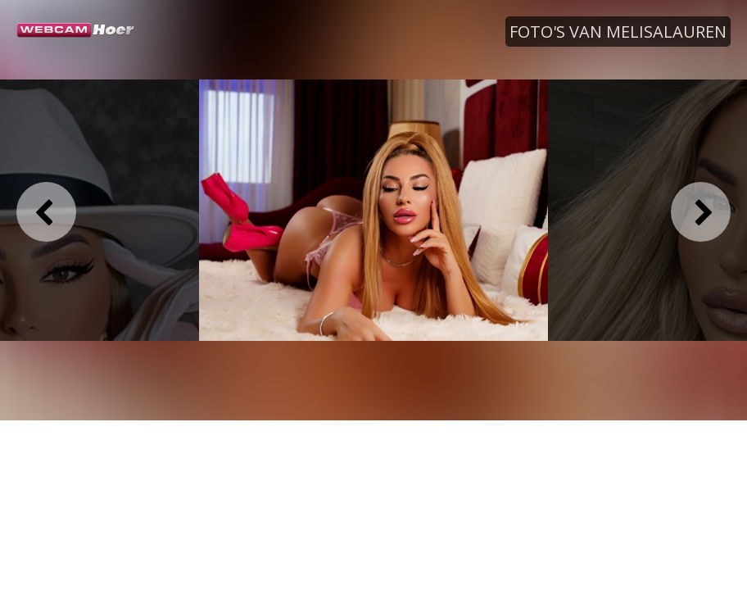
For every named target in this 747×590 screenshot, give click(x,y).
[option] (373, 210)
